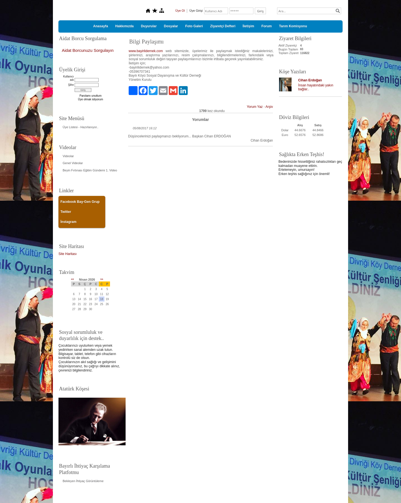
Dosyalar (171, 26)
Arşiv (269, 107)
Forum (266, 26)
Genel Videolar (73, 163)
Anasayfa (100, 26)
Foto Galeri (194, 26)
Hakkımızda (124, 26)
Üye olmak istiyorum (90, 99)
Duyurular (149, 26)
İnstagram (68, 222)
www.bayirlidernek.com (146, 51)
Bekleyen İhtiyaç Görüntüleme (83, 481)
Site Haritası (67, 254)
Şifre (71, 84)
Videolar (68, 156)
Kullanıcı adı (68, 78)
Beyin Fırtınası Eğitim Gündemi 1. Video (90, 170)
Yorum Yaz (255, 107)
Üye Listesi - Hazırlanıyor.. (80, 127)
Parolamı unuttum (91, 95)
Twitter (65, 212)
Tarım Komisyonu (293, 26)
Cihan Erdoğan (310, 80)
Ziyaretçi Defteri (223, 26)
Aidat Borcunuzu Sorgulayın (88, 50)
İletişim (248, 26)
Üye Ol (180, 10)
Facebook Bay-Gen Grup (80, 202)
